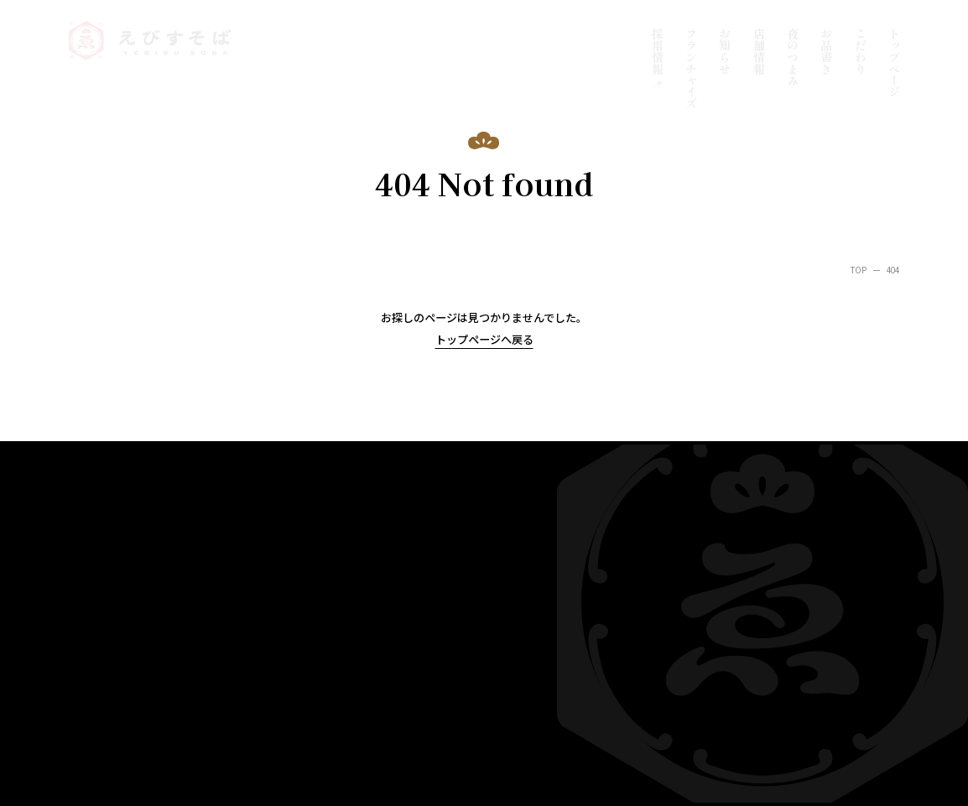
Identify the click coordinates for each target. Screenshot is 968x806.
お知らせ (724, 51)
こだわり (860, 51)
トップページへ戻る (484, 339)
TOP (859, 270)
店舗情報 (759, 51)
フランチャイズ (691, 69)
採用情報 (657, 51)
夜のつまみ (792, 57)
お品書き (826, 51)
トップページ (894, 63)
